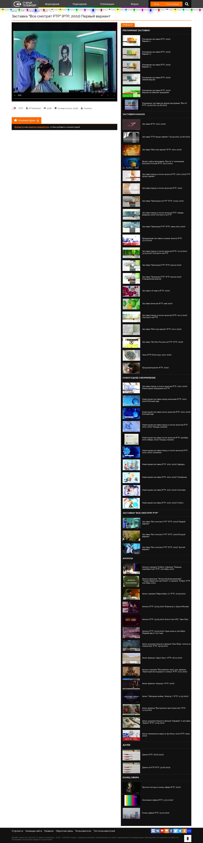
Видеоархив (52, 4)
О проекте (17, 831)
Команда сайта (34, 831)
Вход (156, 4)
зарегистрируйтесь (38, 127)
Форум (134, 4)
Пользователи (83, 831)
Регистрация (172, 4)
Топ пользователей (104, 831)
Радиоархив (80, 4)
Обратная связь (64, 831)
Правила (49, 831)
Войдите (19, 127)
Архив (14, 11)
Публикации (107, 4)
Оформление (34, 11)
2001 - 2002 (49, 11)
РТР (22, 11)
